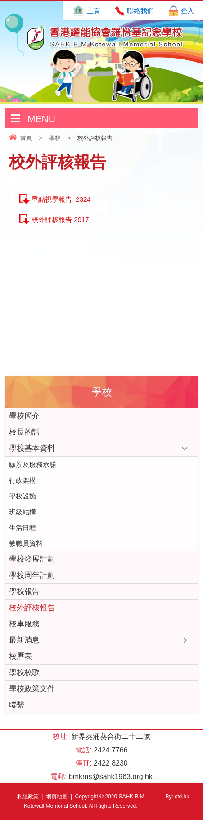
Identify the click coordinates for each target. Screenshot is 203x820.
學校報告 (24, 591)
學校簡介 (24, 416)
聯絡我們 (140, 10)
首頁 (26, 138)
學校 (55, 138)
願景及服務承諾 (32, 464)
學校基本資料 (32, 448)
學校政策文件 (32, 688)
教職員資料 (26, 543)
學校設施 (22, 496)
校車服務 (24, 624)
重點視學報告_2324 (61, 199)
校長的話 (24, 432)
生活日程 (22, 527)
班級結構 (22, 512)
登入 (187, 10)
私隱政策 (28, 796)
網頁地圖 (57, 796)
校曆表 (20, 656)
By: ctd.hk (177, 796)
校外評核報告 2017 (60, 219)
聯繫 (16, 705)
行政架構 (22, 480)
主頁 (93, 10)
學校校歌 (24, 672)
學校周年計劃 (32, 575)
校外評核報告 (32, 607)
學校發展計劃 (32, 559)
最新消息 (24, 640)
